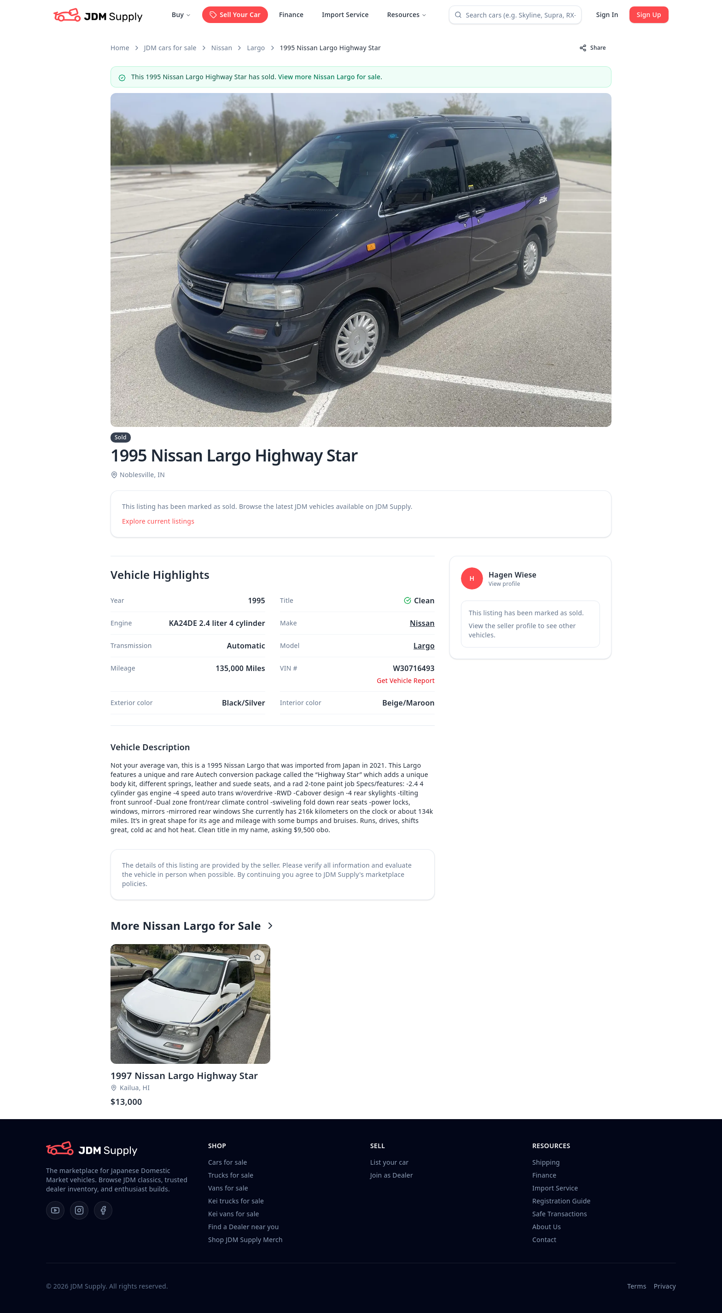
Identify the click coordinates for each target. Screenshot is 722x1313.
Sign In (607, 14)
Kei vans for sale (233, 1213)
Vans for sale (228, 1188)
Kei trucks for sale (236, 1200)
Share (592, 48)
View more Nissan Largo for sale (329, 76)
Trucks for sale (230, 1175)
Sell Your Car (235, 14)
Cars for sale (227, 1162)
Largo (256, 47)
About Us (546, 1226)
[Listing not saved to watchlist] (257, 957)
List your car (389, 1162)
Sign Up (649, 14)
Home (120, 47)
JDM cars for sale (170, 47)
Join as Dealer (391, 1175)
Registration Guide (561, 1200)
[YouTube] (55, 1210)
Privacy (665, 1286)
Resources (407, 14)
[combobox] (515, 15)
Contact (544, 1239)
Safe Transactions (559, 1213)
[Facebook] (103, 1210)
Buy (181, 14)
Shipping (546, 1162)
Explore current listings (158, 521)
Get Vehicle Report (406, 680)
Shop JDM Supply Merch (245, 1239)
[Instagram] (79, 1210)
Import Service (345, 14)
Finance (291, 14)
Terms (636, 1286)
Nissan (222, 47)
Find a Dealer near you (243, 1226)
